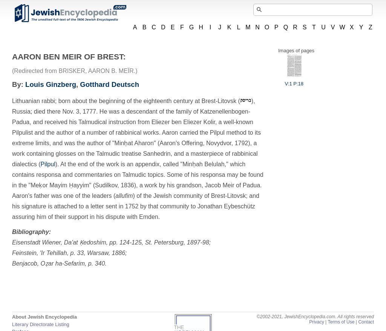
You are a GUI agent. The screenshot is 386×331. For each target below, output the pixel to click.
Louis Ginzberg (50, 84)
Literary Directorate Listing (40, 324)
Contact (366, 322)
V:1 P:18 (294, 81)
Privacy (316, 322)
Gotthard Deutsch (109, 84)
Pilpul (48, 164)
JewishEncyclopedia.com (70, 13)
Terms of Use (341, 322)
